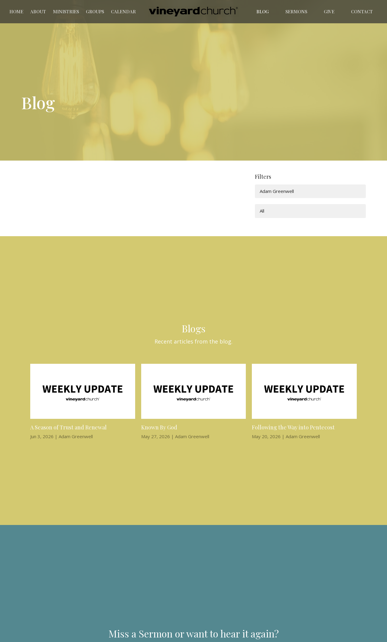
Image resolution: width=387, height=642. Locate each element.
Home (16, 11)
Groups (95, 11)
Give (329, 11)
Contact (362, 11)
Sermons (296, 11)
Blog (262, 11)
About (38, 11)
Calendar (123, 11)
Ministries (66, 11)
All (262, 211)
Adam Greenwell (277, 191)
